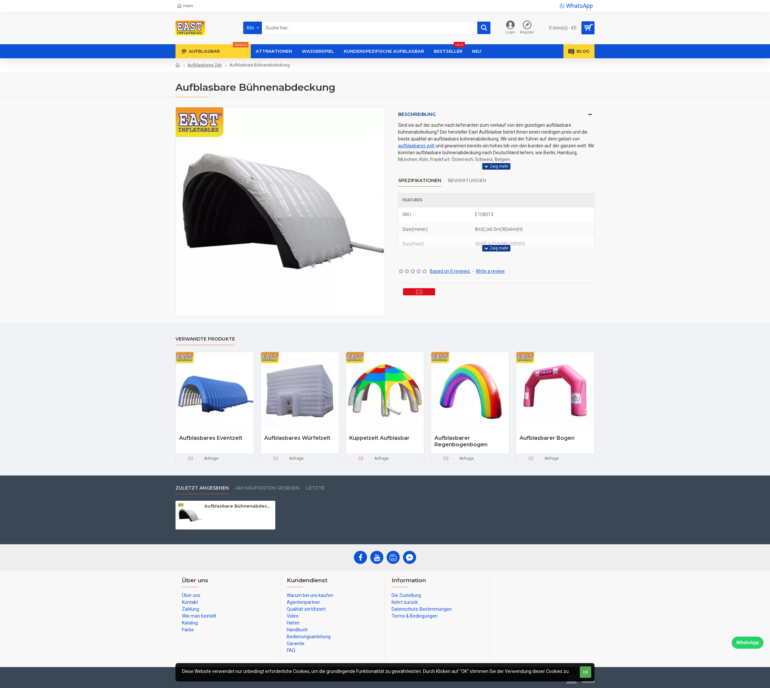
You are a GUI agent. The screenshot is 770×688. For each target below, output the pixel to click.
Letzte (315, 488)
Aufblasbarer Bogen (547, 438)
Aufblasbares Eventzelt (210, 438)
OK (585, 672)
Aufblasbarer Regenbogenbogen (460, 441)
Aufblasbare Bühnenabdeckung (238, 506)
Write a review (490, 254)
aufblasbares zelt (416, 145)
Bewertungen (467, 172)
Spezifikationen (419, 172)
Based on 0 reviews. (450, 254)
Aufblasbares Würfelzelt (297, 438)
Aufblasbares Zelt (205, 65)
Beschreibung (417, 114)
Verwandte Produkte (205, 339)
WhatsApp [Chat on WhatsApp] (747, 642)
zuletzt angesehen (202, 488)
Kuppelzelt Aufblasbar (379, 438)
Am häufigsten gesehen (267, 488)
